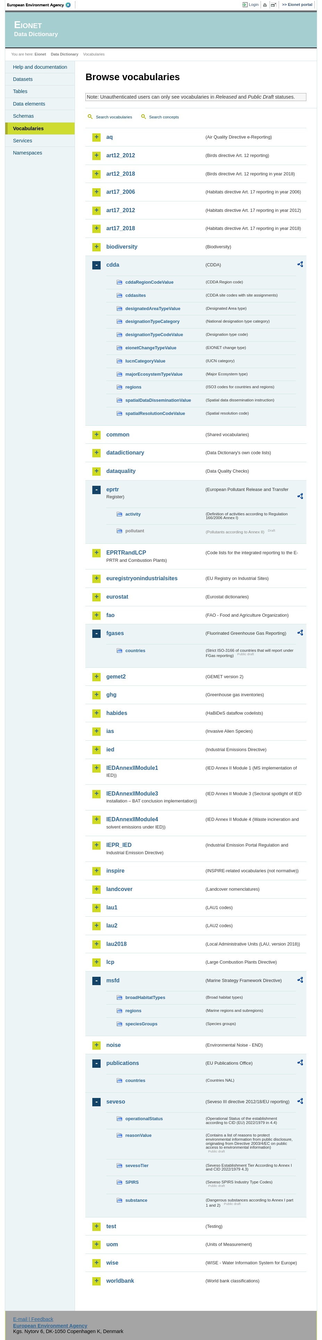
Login (254, 4)
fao (110, 615)
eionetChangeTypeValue (150, 347)
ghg (111, 695)
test (111, 1226)
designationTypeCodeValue (154, 334)
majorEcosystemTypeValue (154, 374)
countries (135, 650)
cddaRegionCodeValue (149, 282)
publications (122, 1063)
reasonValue (138, 1135)
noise (113, 1045)
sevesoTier (137, 1165)
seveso (115, 1102)
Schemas (23, 116)
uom (112, 1244)
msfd (112, 980)
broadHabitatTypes (145, 997)
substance (136, 1200)
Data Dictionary (64, 54)
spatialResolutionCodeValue (155, 413)
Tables (20, 91)
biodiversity (121, 247)
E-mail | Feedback (33, 1319)
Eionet (40, 54)
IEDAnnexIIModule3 (132, 794)
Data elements (29, 104)
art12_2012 (120, 155)
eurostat (117, 597)
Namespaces (27, 153)
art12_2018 (120, 174)
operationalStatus (144, 1118)
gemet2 (116, 677)
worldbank (120, 1281)
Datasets (23, 79)
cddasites (135, 295)
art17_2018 (120, 228)
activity (133, 514)
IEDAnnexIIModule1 (132, 768)
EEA (41, 4)
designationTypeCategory (152, 321)
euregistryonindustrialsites (141, 578)
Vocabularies (28, 128)
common (117, 435)
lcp (110, 962)
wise (112, 1263)
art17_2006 (120, 192)
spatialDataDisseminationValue (158, 400)
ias (110, 731)
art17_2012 (120, 210)
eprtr (112, 489)
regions (133, 387)
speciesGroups (141, 1023)
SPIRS (131, 1182)
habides (116, 713)
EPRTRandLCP (126, 553)
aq (109, 137)
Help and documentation (40, 67)
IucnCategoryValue (145, 361)
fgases (115, 633)
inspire (115, 871)
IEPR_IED (119, 845)
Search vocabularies (114, 117)
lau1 (111, 907)
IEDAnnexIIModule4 (132, 819)
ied (110, 749)
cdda (112, 265)
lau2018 (116, 944)
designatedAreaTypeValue (152, 308)
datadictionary (125, 453)
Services (22, 140)
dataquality (120, 471)
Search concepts (164, 117)
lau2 (111, 926)
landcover (119, 889)
